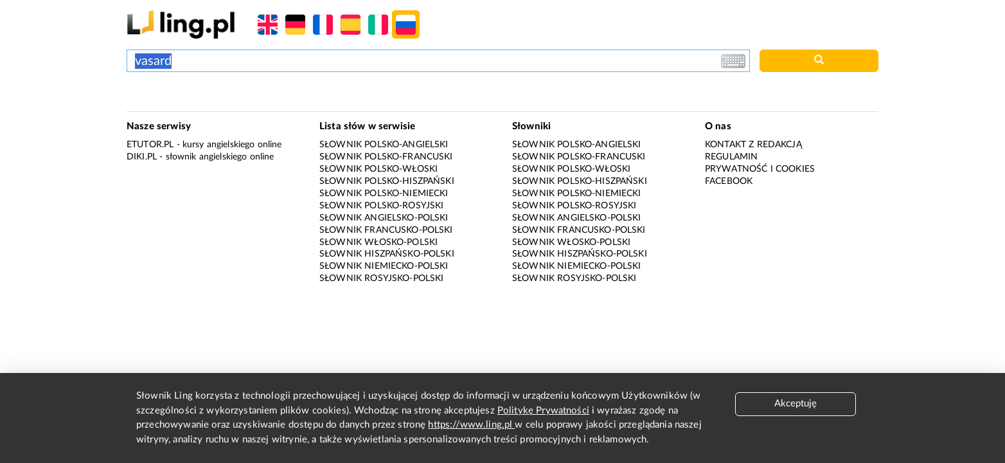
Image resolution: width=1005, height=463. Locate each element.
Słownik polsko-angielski (384, 144)
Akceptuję (795, 403)
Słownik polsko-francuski (386, 156)
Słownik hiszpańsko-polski (386, 254)
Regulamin (731, 156)
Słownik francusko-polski (386, 230)
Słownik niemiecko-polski (384, 266)
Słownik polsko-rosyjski (381, 205)
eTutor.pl (150, 144)
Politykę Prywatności (543, 410)
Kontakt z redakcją (753, 144)
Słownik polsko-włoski (378, 169)
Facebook (728, 181)
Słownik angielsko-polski (384, 217)
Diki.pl (142, 156)
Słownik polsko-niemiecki (384, 193)
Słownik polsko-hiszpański (386, 181)
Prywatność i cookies (760, 169)
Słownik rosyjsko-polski (381, 278)
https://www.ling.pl (471, 425)
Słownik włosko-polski (378, 242)
